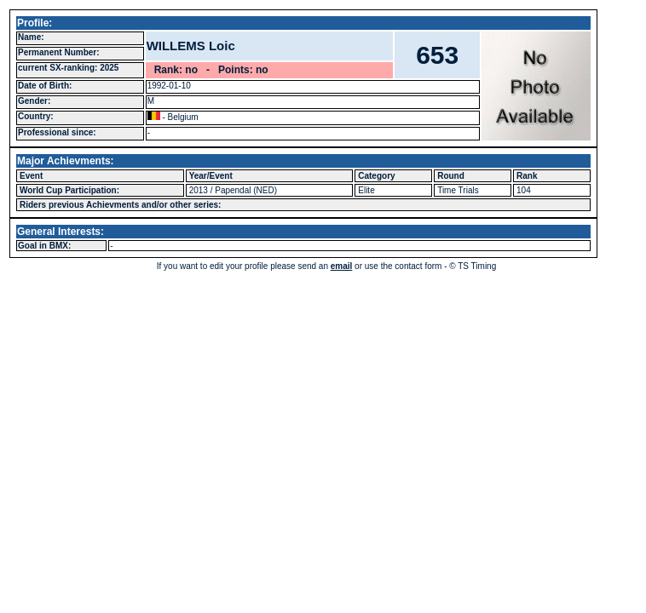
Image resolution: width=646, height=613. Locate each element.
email (342, 266)
